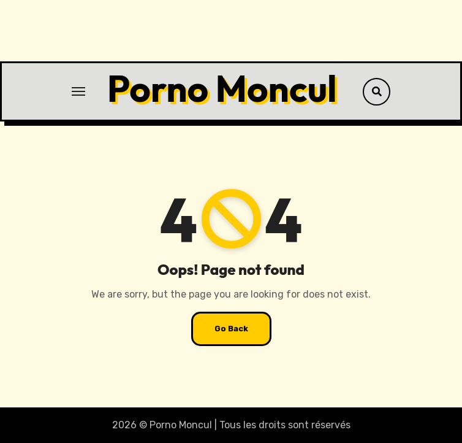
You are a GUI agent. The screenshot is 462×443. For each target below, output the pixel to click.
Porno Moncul (222, 88)
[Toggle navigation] (78, 91)
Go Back (231, 328)
